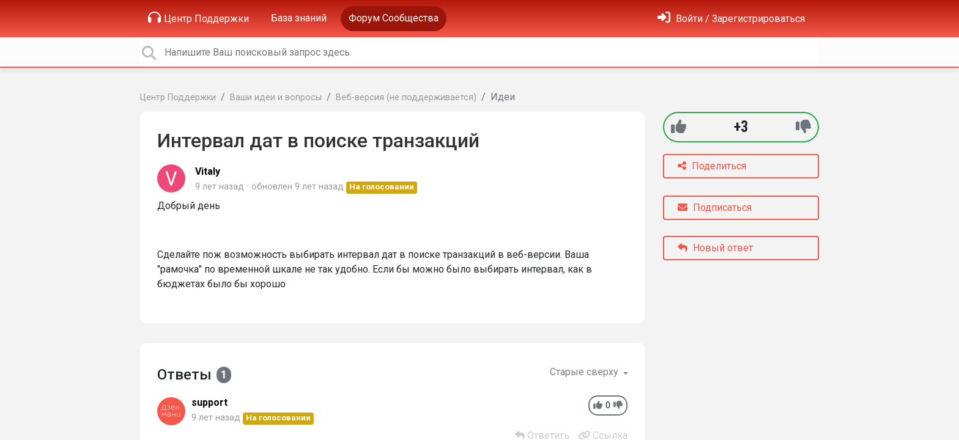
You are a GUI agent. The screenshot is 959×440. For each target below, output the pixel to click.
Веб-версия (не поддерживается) (406, 97)
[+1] (678, 127)
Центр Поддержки (198, 17)
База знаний (299, 18)
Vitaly (207, 171)
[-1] (803, 127)
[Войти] (731, 18)
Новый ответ (715, 248)
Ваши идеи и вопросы (276, 97)
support (209, 402)
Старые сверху (585, 372)
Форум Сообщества (394, 18)
